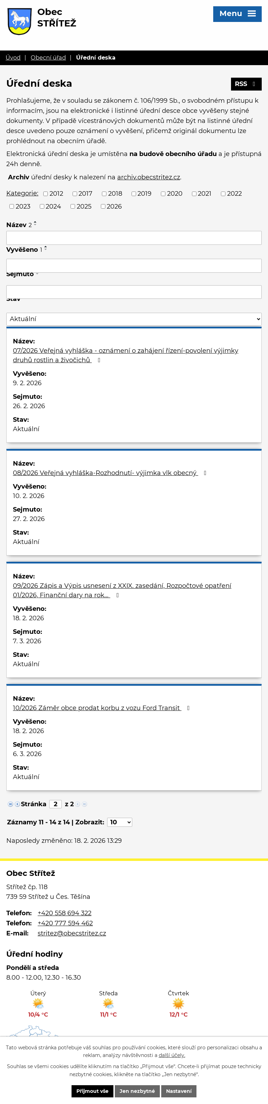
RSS (246, 84)
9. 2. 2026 (27, 383)
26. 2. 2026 (29, 406)
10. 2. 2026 (28, 496)
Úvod (13, 57)
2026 (114, 206)
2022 (234, 193)
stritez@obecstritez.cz (72, 933)
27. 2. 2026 (29, 519)
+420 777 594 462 (65, 923)
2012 (56, 193)
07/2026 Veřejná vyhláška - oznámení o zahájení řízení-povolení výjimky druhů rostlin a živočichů (125, 355)
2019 (144, 193)
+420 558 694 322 (64, 913)
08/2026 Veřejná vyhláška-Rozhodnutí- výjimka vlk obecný (111, 473)
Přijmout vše (92, 1091)
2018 (115, 193)
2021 (204, 193)
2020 (175, 193)
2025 (84, 206)
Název (19, 225)
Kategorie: (22, 193)
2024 (53, 206)
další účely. (172, 1055)
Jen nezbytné (137, 1091)
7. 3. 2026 (27, 641)
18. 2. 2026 (28, 618)
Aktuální (26, 429)
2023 (23, 206)
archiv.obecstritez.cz (148, 177)
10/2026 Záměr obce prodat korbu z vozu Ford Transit (103, 708)
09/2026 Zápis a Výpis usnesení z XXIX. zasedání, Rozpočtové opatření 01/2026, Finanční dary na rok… (122, 590)
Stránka (33, 804)
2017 (85, 193)
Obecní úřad (48, 57)
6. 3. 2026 (27, 754)
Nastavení (179, 1091)
